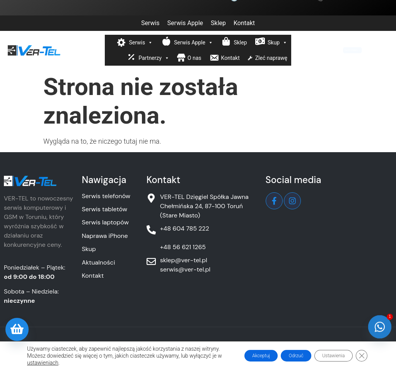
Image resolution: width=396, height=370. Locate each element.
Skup (277, 42)
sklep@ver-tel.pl (183, 260)
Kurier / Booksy (349, 50)
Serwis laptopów (105, 222)
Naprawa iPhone (105, 236)
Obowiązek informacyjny (171, 346)
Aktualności (98, 262)
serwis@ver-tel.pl (185, 269)
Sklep (218, 23)
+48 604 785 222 (184, 228)
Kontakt (244, 23)
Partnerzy (153, 58)
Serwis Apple (185, 23)
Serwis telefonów (106, 196)
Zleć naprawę (271, 58)
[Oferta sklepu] (17, 329)
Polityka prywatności (105, 346)
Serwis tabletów (104, 209)
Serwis (150, 23)
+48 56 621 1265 (183, 247)
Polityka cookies (230, 346)
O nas (194, 58)
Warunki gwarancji (282, 346)
